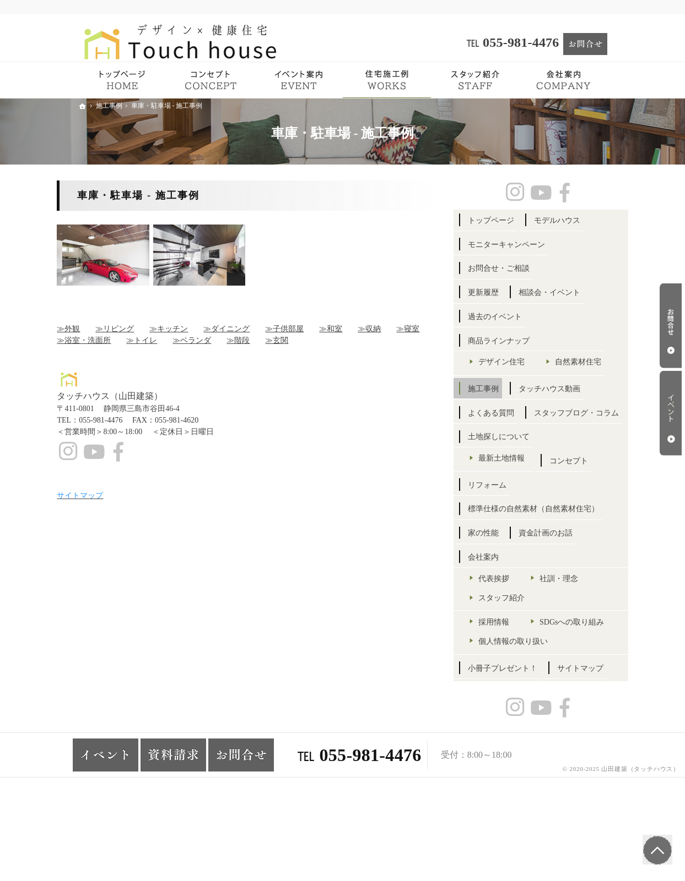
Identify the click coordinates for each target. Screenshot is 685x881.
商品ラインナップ (520, 341)
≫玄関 (298, 340)
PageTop (656, 848)
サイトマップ (512, 764)
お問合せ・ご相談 (520, 268)
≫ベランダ (213, 340)
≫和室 (352, 329)
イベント (671, 413)
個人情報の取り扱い (534, 714)
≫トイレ (163, 340)
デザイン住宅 (523, 362)
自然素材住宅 (523, 381)
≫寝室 (429, 329)
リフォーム (566, 528)
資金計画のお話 (567, 586)
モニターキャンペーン (528, 244)
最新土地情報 (523, 501)
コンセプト (508, 528)
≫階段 (259, 340)
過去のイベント (516, 317)
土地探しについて (520, 481)
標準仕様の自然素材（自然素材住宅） (543, 558)
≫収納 (390, 329)
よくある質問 (512, 432)
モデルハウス (578, 220)
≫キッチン (190, 329)
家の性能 (504, 586)
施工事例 (504, 408)
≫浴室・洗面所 (105, 340)
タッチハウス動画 (570, 408)
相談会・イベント (570, 292)
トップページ (512, 220)
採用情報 (515, 675)
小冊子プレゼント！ (524, 741)
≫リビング (136, 329)
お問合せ (671, 325)
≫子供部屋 (306, 329)
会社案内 (504, 610)
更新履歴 (504, 292)
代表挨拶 (515, 632)
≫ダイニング (248, 329)
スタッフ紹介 (523, 651)
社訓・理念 (579, 632)
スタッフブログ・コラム (531, 456)
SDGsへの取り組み (532, 695)
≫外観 (89, 329)
